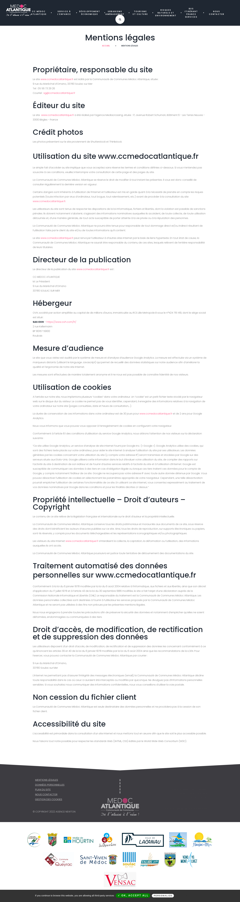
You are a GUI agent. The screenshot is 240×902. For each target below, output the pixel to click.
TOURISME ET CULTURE (140, 12)
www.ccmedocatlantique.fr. (49, 201)
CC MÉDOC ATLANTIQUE (39, 12)
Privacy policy (191, 895)
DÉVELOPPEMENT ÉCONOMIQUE (89, 12)
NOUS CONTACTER (216, 12)
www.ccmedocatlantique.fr (57, 79)
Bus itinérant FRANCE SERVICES (191, 12)
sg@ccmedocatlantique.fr (59, 93)
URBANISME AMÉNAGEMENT (114, 12)
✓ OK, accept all (133, 895)
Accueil (106, 45)
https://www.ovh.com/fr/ (61, 322)
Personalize (163, 895)
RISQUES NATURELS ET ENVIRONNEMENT (165, 13)
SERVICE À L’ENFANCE (64, 12)
